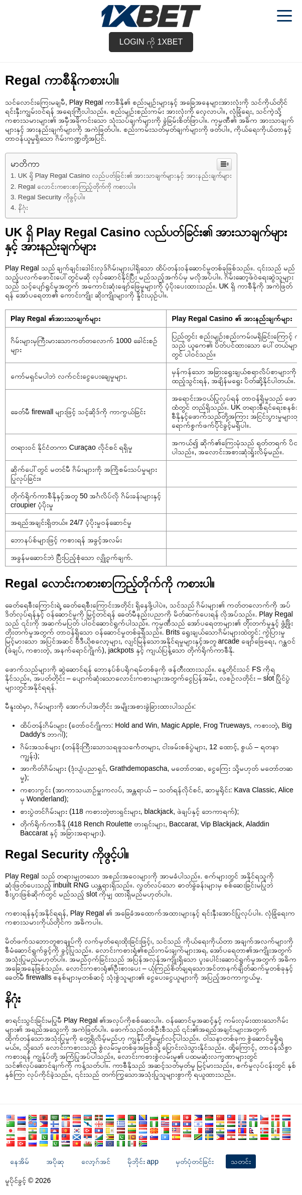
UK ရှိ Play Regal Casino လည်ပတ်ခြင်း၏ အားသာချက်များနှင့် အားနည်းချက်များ (125, 175)
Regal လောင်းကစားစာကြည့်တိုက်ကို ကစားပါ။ (77, 186)
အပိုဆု (55, 1161)
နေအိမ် (19, 1161)
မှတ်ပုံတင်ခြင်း (195, 1161)
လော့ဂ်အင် (95, 1161)
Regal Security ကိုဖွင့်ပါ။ (51, 197)
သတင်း (241, 1161)
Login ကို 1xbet (151, 42)
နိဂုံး (23, 207)
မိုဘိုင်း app (143, 1161)
